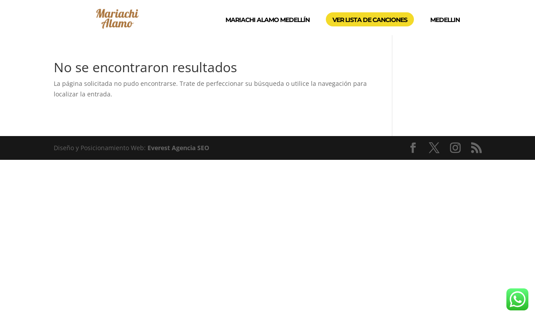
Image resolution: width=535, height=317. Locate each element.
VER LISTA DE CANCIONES (369, 20)
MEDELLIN (445, 20)
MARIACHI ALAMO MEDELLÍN (267, 20)
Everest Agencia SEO (178, 148)
